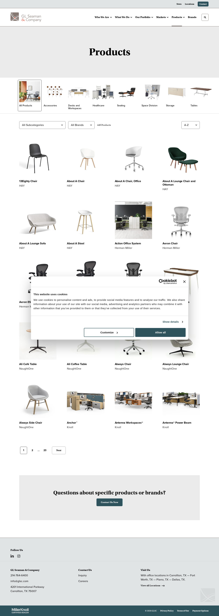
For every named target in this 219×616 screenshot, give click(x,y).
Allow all (160, 332)
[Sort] (190, 125)
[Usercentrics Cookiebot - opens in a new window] (161, 281)
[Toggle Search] (205, 17)
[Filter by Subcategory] (42, 125)
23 (45, 450)
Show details (171, 321)
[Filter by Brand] (81, 125)
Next (58, 450)
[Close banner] (184, 281)
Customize (109, 332)
